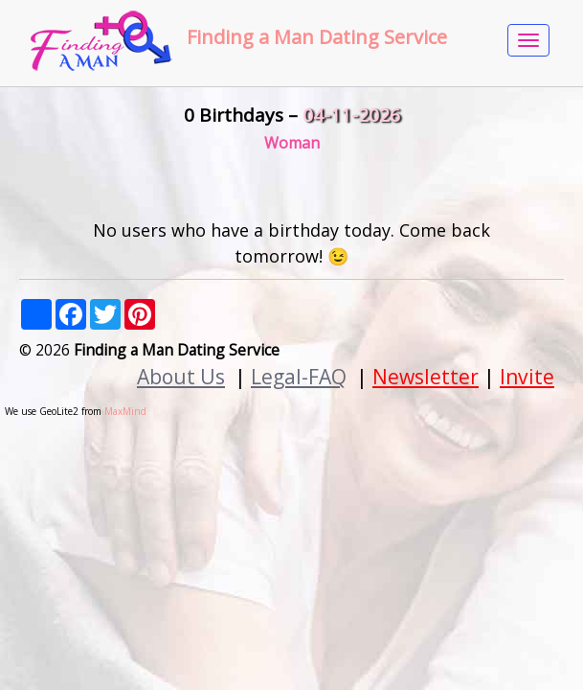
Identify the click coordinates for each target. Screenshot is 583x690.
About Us (181, 376)
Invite (527, 376)
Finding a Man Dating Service (317, 37)
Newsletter (425, 376)
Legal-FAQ (299, 376)
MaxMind (125, 411)
